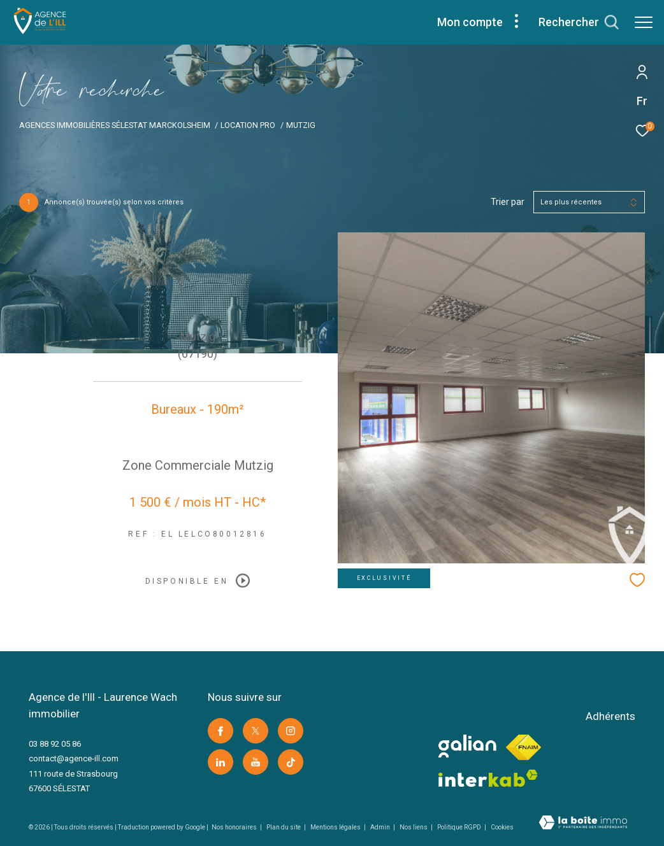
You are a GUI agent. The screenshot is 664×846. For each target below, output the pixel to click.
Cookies (502, 827)
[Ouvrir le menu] (643, 22)
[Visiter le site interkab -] (488, 778)
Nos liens (414, 827)
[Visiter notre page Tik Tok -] (290, 762)
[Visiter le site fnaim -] (523, 747)
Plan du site (284, 827)
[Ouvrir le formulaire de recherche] (578, 22)
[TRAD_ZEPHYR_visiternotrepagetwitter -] (255, 731)
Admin (380, 827)
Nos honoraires (235, 827)
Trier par (507, 202)
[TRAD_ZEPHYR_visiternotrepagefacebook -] (220, 731)
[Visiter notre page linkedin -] (220, 762)
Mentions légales (336, 827)
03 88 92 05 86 (55, 744)
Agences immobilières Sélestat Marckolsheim (114, 125)
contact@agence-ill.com (74, 758)
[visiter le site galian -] (467, 746)
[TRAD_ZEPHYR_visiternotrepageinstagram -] (290, 731)
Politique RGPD (459, 827)
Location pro (247, 125)
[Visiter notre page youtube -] (255, 762)
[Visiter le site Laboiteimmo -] (583, 823)
